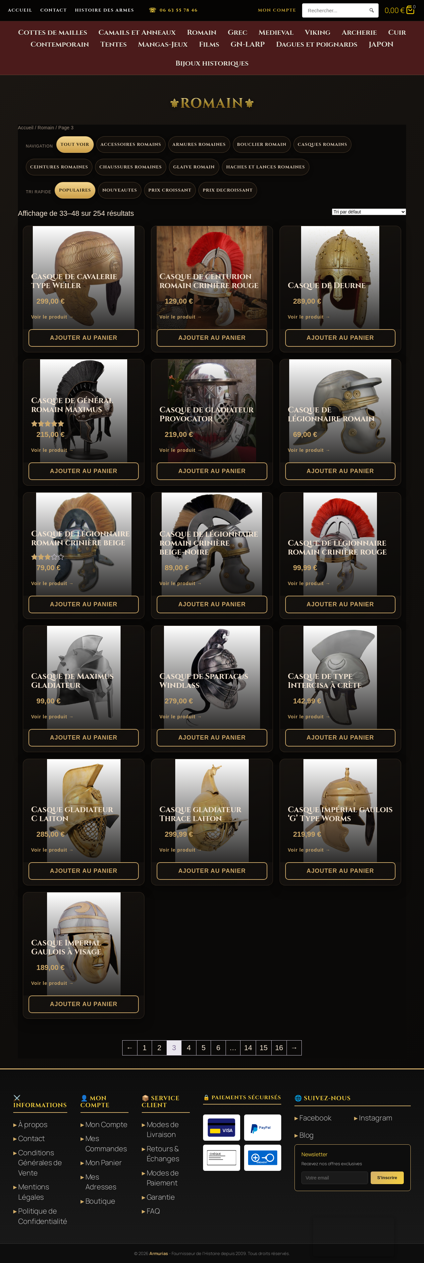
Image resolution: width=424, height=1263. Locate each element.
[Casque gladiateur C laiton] (83, 810)
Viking (317, 32)
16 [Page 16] (279, 1048)
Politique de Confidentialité (42, 1216)
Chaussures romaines (130, 167)
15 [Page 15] (264, 1048)
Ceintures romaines (59, 167)
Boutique (100, 1201)
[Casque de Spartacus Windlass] (211, 677)
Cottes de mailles (52, 32)
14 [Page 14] (248, 1048)
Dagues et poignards (316, 44)
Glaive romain (194, 167)
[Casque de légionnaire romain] (340, 410)
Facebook (315, 1118)
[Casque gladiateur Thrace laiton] (211, 810)
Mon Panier (103, 1163)
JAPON (381, 44)
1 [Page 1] (144, 1048)
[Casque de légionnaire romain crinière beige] (83, 544)
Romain (201, 32)
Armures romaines (199, 145)
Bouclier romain (262, 145)
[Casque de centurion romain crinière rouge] (211, 277)
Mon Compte (277, 10)
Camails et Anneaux (137, 32)
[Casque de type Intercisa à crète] (340, 677)
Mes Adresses (100, 1182)
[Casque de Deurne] (340, 277)
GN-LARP (248, 44)
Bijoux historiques (212, 63)
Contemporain (59, 44)
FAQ (153, 1211)
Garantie (161, 1197)
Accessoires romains (131, 145)
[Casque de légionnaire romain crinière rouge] (340, 544)
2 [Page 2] (159, 1048)
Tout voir (75, 145)
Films (209, 44)
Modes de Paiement (163, 1178)
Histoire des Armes (104, 10)
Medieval (276, 32)
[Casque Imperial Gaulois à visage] (83, 943)
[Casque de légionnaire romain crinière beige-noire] (211, 544)
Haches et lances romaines (265, 167)
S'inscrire (387, 1177)
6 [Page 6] (218, 1048)
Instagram (375, 1118)
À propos (32, 1124)
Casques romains (322, 145)
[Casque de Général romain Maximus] (83, 410)
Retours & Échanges (163, 1154)
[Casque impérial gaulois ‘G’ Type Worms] (340, 810)
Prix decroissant (228, 190)
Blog (306, 1135)
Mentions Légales (33, 1192)
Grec (237, 32)
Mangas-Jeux (163, 44)
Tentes (113, 44)
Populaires (75, 190)
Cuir (397, 32)
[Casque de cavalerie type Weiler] (83, 277)
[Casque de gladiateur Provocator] (211, 410)
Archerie (359, 32)
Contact (53, 10)
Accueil (20, 10)
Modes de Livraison (163, 1129)
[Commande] (369, 212)
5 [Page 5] (203, 1048)
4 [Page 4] (189, 1048)
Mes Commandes (106, 1143)
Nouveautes (119, 190)
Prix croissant (169, 190)
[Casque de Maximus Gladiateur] (83, 677)
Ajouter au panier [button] (84, 337)
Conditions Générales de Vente (40, 1163)
